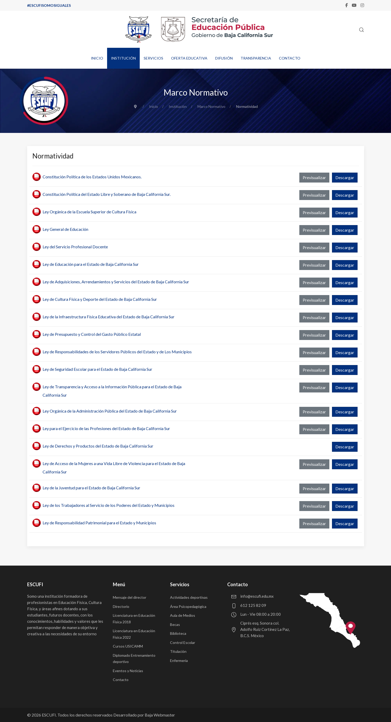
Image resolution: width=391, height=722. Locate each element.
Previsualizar (314, 177)
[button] (361, 29)
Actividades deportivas (189, 597)
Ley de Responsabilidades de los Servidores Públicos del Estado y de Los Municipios (117, 351)
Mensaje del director (129, 597)
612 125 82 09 (253, 605)
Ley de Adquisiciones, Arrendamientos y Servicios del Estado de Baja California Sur (116, 281)
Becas (175, 624)
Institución (123, 58)
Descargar (344, 177)
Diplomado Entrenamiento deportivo (134, 658)
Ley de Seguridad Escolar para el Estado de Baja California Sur (97, 369)
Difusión (224, 58)
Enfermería (179, 660)
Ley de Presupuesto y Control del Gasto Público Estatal (92, 334)
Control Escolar (182, 642)
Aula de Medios (182, 615)
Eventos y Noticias (128, 670)
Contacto (289, 58)
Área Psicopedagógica (188, 606)
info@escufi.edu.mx (257, 596)
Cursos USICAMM (128, 646)
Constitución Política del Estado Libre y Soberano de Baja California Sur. (107, 194)
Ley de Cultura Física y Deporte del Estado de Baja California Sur (100, 299)
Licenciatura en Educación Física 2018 (134, 618)
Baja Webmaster (160, 714)
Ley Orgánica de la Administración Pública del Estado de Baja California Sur (110, 410)
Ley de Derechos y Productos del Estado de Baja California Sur (98, 445)
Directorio (121, 606)
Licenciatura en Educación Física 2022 (134, 634)
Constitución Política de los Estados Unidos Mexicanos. (92, 176)
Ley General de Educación (65, 229)
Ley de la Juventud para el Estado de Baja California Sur (91, 487)
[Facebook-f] (346, 5)
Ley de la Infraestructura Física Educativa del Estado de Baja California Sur (108, 316)
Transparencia (256, 58)
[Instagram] (362, 5)
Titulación (178, 651)
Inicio (97, 58)
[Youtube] (354, 5)
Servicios (153, 58)
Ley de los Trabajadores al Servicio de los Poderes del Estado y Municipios (108, 505)
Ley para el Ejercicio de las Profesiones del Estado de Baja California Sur (106, 428)
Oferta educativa (189, 58)
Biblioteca (178, 633)
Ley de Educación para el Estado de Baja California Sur (91, 264)
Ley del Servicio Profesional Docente (75, 246)
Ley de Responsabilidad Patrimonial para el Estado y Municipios (99, 522)
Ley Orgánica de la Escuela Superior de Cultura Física (89, 211)
